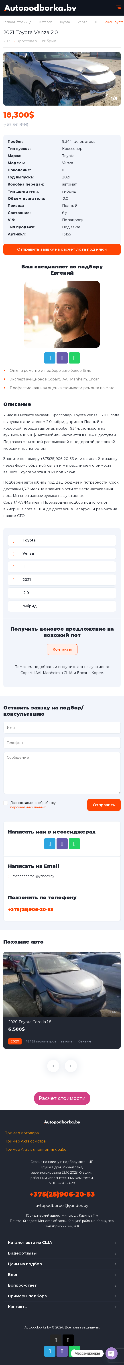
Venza (82, 22)
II (96, 22)
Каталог (45, 22)
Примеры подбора (27, 1296)
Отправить (104, 805)
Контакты (18, 1306)
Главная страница (17, 22)
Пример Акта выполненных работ (36, 1149)
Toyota (64, 22)
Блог (13, 1274)
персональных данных (28, 807)
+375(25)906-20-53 (57, 459)
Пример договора (21, 1133)
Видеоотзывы (22, 1253)
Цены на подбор (25, 1264)
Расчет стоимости (62, 1098)
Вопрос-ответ (22, 1285)
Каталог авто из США (30, 1242)
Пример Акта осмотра (25, 1141)
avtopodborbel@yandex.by (62, 1205)
